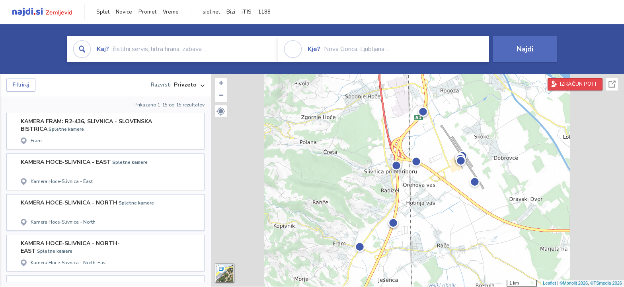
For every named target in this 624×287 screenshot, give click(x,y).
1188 (264, 12)
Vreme (171, 12)
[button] (221, 111)
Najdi (525, 49)
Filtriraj (21, 84)
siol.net (211, 12)
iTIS (247, 12)
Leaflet (549, 283)
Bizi (230, 12)
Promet (147, 12)
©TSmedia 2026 (606, 283)
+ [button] (221, 84)
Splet (102, 12)
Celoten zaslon (612, 84)
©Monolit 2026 (574, 283)
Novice (124, 12)
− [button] (221, 96)
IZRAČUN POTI (578, 84)
